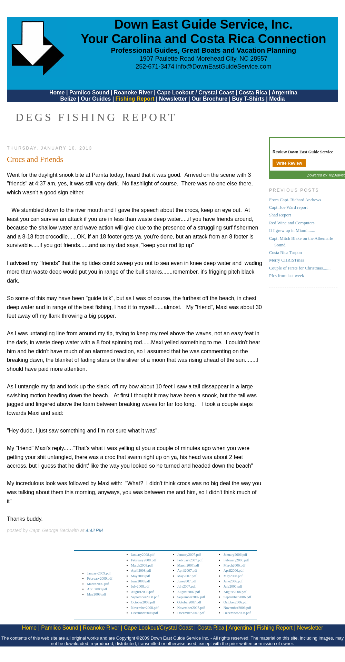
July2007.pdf (186, 586)
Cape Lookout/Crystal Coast (158, 628)
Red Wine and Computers (292, 223)
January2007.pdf (189, 555)
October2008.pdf (143, 602)
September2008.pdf (145, 597)
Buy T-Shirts (248, 99)
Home (57, 92)
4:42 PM (94, 530)
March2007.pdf (188, 565)
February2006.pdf (236, 560)
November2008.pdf (145, 608)
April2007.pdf (187, 570)
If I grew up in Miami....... (292, 230)
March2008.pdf (142, 565)
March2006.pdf (234, 565)
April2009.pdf (97, 589)
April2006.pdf (234, 570)
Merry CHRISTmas (286, 260)
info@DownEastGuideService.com (223, 66)
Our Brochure (209, 99)
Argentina (284, 92)
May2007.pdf (186, 576)
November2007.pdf (191, 608)
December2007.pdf (191, 613)
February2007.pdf (190, 560)
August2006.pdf (235, 592)
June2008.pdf (140, 581)
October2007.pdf (189, 602)
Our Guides (96, 99)
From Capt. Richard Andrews (295, 199)
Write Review (289, 163)
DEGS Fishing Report (96, 117)
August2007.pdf (188, 592)
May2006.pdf (233, 576)
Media (277, 99)
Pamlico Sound (89, 92)
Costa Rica (253, 92)
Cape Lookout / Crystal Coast (195, 92)
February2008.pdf (144, 560)
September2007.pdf (191, 597)
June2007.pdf (186, 581)
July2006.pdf (233, 586)
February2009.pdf (99, 578)
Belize (68, 99)
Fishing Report (136, 99)
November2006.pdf (237, 608)
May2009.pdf (96, 594)
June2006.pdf (233, 581)
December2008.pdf (144, 613)
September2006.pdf (237, 597)
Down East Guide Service (310, 152)
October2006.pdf (236, 602)
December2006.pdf (237, 613)
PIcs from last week (286, 275)
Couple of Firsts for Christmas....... (300, 268)
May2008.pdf (140, 576)
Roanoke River (133, 92)
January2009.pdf (99, 573)
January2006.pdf (235, 555)
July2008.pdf (140, 586)
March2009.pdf (98, 584)
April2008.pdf (141, 570)
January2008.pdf (143, 555)
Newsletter (173, 99)
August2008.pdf (142, 592)
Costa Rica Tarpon (285, 252)
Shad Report (280, 215)
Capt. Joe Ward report (288, 207)
